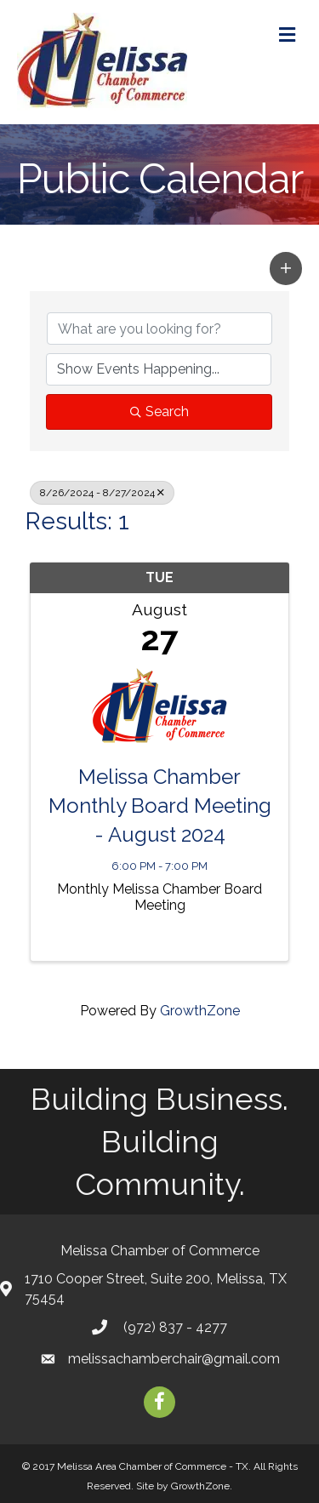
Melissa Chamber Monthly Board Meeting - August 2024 (159, 805)
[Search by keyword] (159, 328)
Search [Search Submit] (159, 411)
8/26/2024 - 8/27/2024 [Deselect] (102, 493)
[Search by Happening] (158, 369)
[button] (286, 268)
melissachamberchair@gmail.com (174, 1359)
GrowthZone (200, 1011)
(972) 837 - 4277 (173, 1327)
